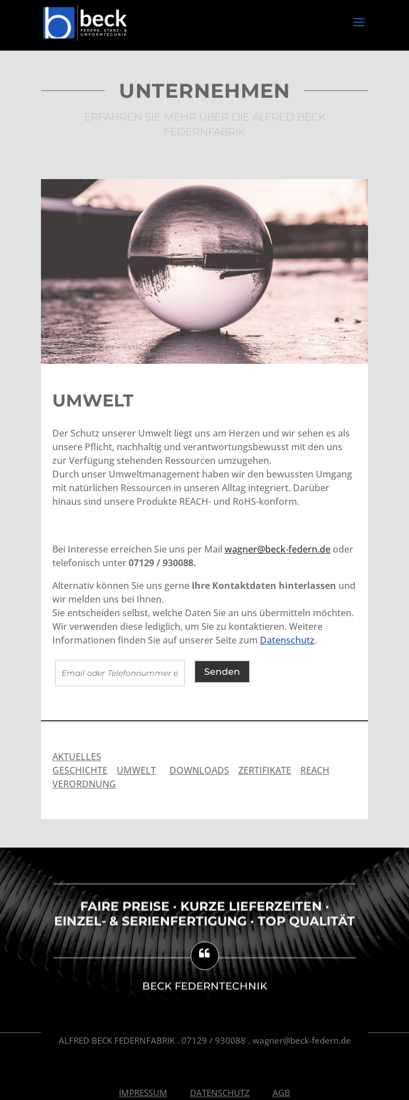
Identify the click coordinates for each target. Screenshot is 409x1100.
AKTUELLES (76, 756)
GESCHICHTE (80, 770)
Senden (222, 671)
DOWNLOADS (199, 770)
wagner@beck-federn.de (277, 549)
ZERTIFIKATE (264, 770)
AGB (281, 1092)
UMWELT (136, 770)
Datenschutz (287, 640)
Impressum (143, 1092)
